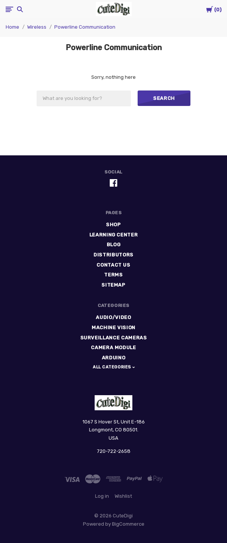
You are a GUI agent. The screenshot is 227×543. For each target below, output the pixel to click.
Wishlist (123, 496)
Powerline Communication (84, 27)
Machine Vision (113, 327)
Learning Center (113, 235)
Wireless (36, 27)
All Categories (112, 367)
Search (164, 98)
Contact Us (113, 265)
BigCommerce (128, 524)
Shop (113, 224)
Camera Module (113, 347)
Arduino (114, 357)
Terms (113, 275)
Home (12, 27)
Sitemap (113, 285)
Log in (102, 496)
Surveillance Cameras (113, 338)
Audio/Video (113, 317)
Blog (114, 244)
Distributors (113, 255)
